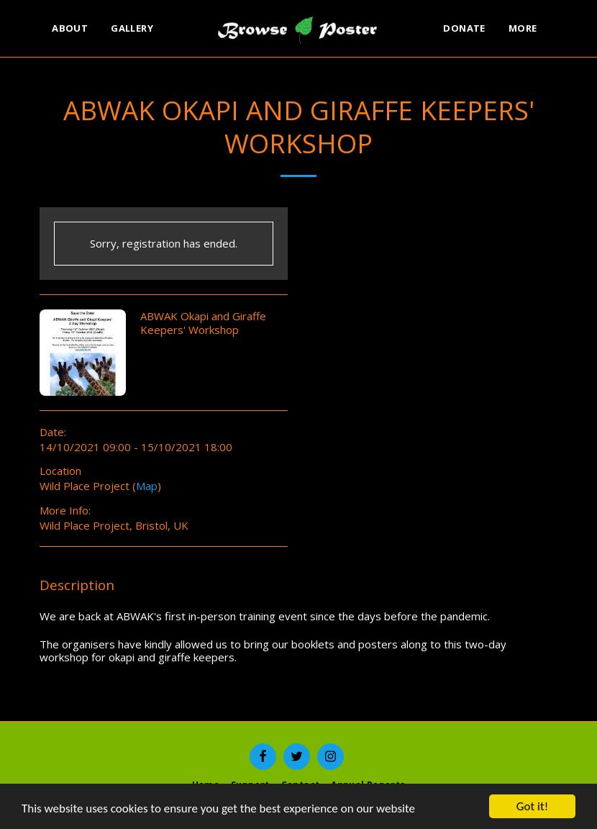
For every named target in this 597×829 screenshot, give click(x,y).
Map (147, 486)
